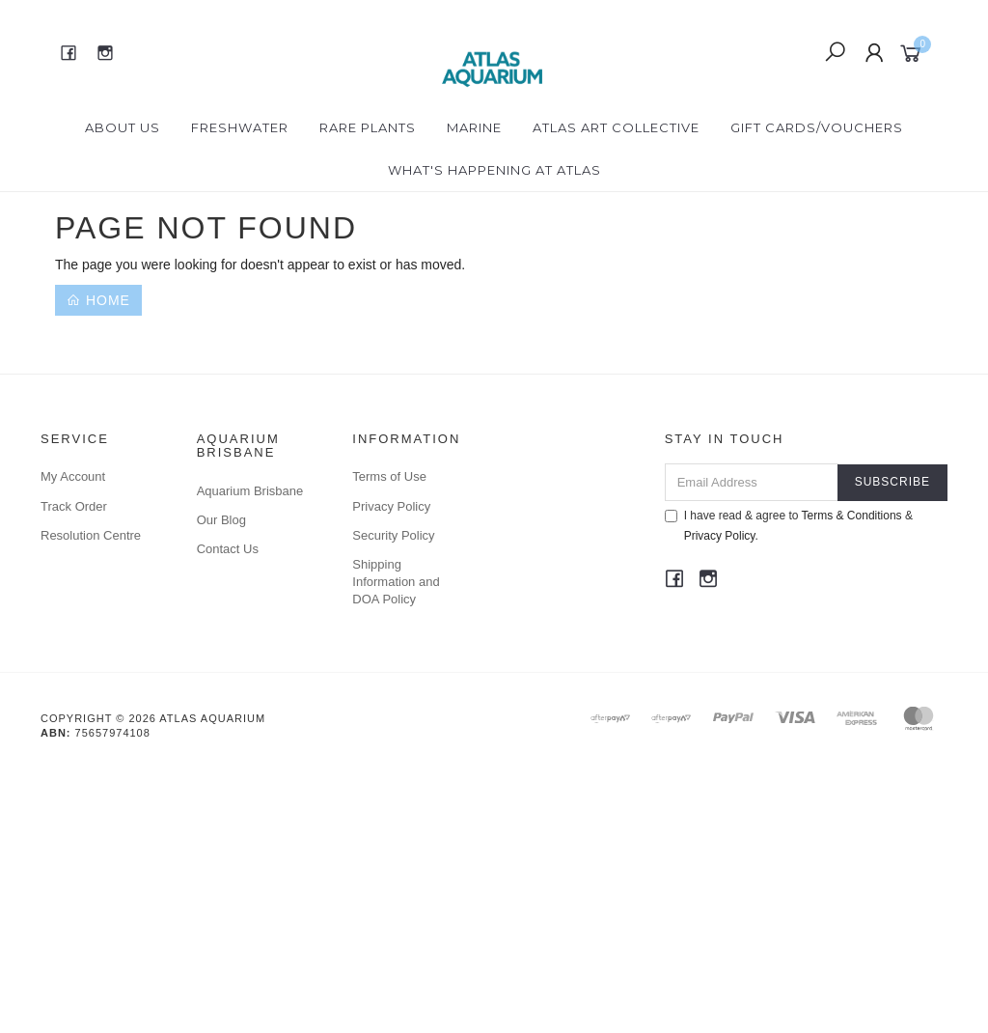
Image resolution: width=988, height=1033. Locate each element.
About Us (122, 127)
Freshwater (239, 127)
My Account (73, 476)
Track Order (74, 506)
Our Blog (221, 520)
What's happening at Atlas (494, 170)
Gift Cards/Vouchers (816, 127)
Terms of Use (389, 476)
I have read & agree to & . (789, 526)
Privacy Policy (391, 506)
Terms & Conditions (852, 515)
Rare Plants (367, 127)
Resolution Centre (91, 535)
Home (98, 300)
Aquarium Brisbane (250, 491)
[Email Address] (751, 482)
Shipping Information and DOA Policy (395, 581)
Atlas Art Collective (616, 127)
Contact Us (228, 549)
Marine (474, 127)
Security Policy (393, 535)
